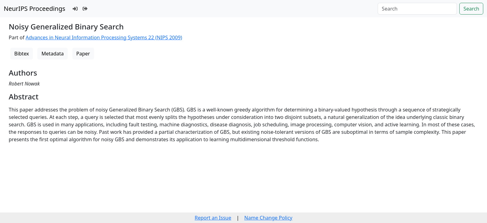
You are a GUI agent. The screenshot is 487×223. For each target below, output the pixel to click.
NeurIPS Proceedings (34, 8)
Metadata (52, 53)
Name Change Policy (268, 217)
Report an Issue (213, 217)
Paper (83, 53)
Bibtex (21, 53)
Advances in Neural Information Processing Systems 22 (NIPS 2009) (104, 37)
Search (471, 8)
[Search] (417, 9)
